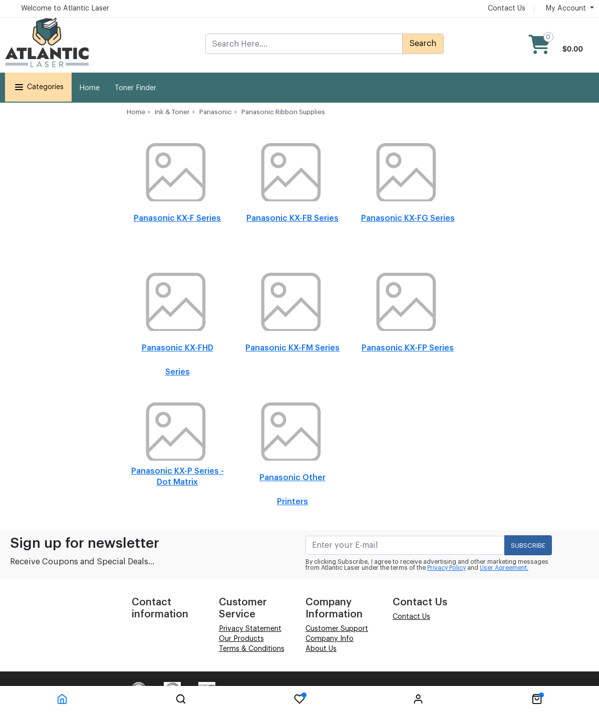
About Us (321, 648)
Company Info (330, 638)
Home (89, 88)
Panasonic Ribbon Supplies (283, 112)
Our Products (241, 638)
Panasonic (215, 112)
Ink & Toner (172, 112)
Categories (38, 87)
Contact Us (506, 8)
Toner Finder (135, 88)
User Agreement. (504, 568)
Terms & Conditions (251, 648)
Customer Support (337, 628)
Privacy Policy (446, 568)
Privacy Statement (250, 628)
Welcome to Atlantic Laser (65, 8)
